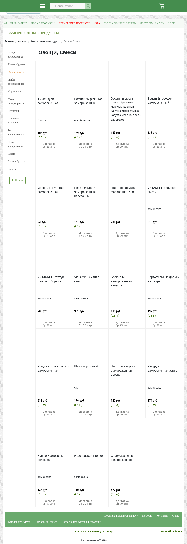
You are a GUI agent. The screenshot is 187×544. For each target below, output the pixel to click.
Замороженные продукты (45, 41)
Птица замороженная (16, 54)
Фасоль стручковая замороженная (51, 190)
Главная (9, 41)
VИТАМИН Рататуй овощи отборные (51, 279)
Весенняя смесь (122, 98)
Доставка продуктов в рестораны (81, 521)
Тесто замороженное (16, 132)
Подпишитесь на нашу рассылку (94, 531)
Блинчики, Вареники (13, 120)
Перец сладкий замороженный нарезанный (85, 192)
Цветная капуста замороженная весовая (123, 370)
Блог (171, 23)
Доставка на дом (152, 23)
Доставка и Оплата (46, 521)
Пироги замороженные (16, 144)
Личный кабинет (171, 531)
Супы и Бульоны (17, 161)
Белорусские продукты (120, 23)
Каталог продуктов (19, 521)
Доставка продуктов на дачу (121, 515)
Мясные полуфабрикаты (16, 101)
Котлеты (12, 169)
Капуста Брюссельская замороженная (54, 368)
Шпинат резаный (86, 366)
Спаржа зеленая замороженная (122, 458)
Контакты (162, 515)
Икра (97, 23)
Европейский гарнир (88, 456)
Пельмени (13, 110)
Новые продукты (43, 23)
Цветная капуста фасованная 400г (123, 190)
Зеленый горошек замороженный (160, 100)
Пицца (11, 153)
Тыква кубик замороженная (48, 101)
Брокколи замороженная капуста (121, 281)
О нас (175, 515)
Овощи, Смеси (16, 72)
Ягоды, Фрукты (16, 64)
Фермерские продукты (74, 23)
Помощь (147, 515)
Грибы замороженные (16, 81)
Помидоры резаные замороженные (88, 101)
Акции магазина (16, 23)
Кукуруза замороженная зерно (162, 368)
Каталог (22, 41)
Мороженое (14, 91)
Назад (17, 180)
